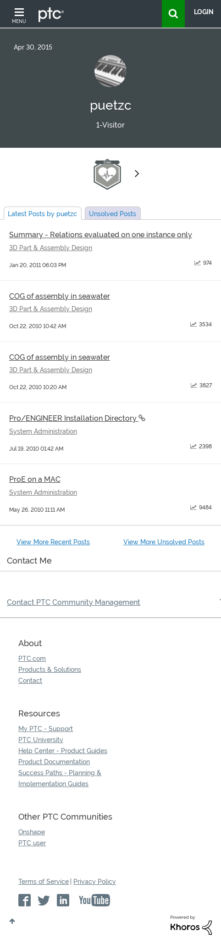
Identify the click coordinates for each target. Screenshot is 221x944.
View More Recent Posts (53, 542)
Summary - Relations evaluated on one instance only (100, 234)
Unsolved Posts (112, 214)
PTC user (32, 843)
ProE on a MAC (35, 479)
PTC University (40, 739)
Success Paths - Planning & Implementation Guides (59, 778)
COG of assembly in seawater (59, 296)
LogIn (204, 12)
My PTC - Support (45, 728)
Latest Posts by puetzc (42, 214)
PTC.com (32, 658)
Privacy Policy (94, 881)
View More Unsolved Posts (163, 542)
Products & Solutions (49, 669)
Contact (30, 680)
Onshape (31, 832)
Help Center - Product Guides (62, 750)
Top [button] (12, 921)
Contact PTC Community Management (73, 602)
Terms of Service (43, 881)
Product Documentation (54, 761)
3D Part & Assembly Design (50, 247)
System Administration (43, 431)
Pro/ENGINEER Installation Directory (73, 418)
